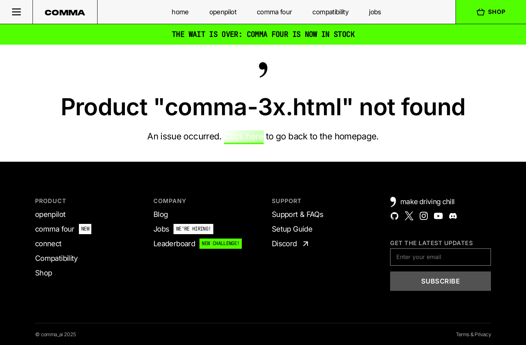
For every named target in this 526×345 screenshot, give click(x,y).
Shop (491, 12)
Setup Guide (292, 229)
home (180, 12)
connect (48, 243)
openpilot (222, 12)
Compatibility (56, 258)
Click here (244, 136)
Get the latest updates (431, 243)
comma (65, 12)
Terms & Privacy (473, 334)
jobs (375, 12)
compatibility (330, 12)
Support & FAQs (297, 214)
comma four (274, 12)
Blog (160, 214)
